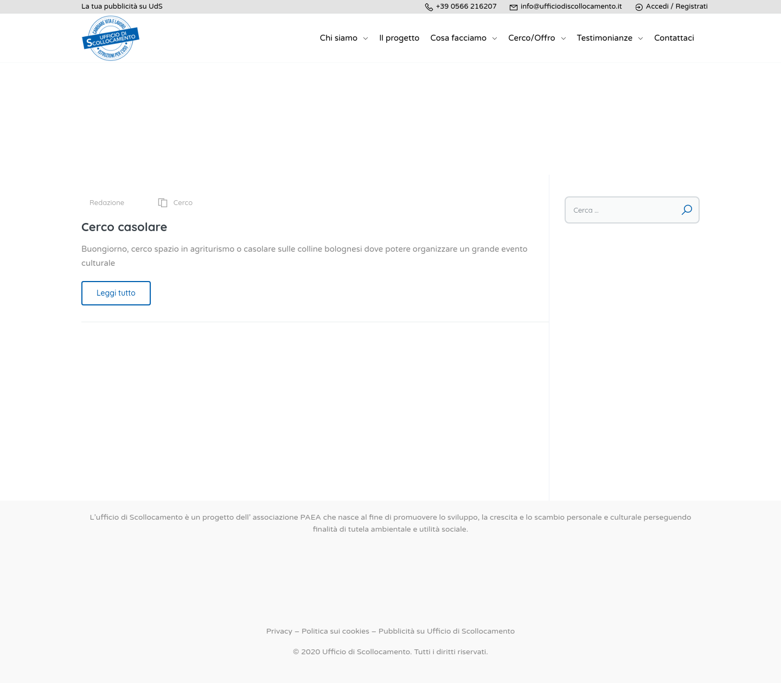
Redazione (106, 202)
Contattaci (674, 38)
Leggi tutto (116, 293)
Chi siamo (338, 38)
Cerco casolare (124, 226)
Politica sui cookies (335, 631)
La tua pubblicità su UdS (122, 6)
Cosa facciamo (458, 38)
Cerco (183, 202)
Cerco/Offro (531, 38)
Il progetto (399, 38)
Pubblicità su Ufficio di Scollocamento (447, 631)
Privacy (279, 631)
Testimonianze (605, 38)
